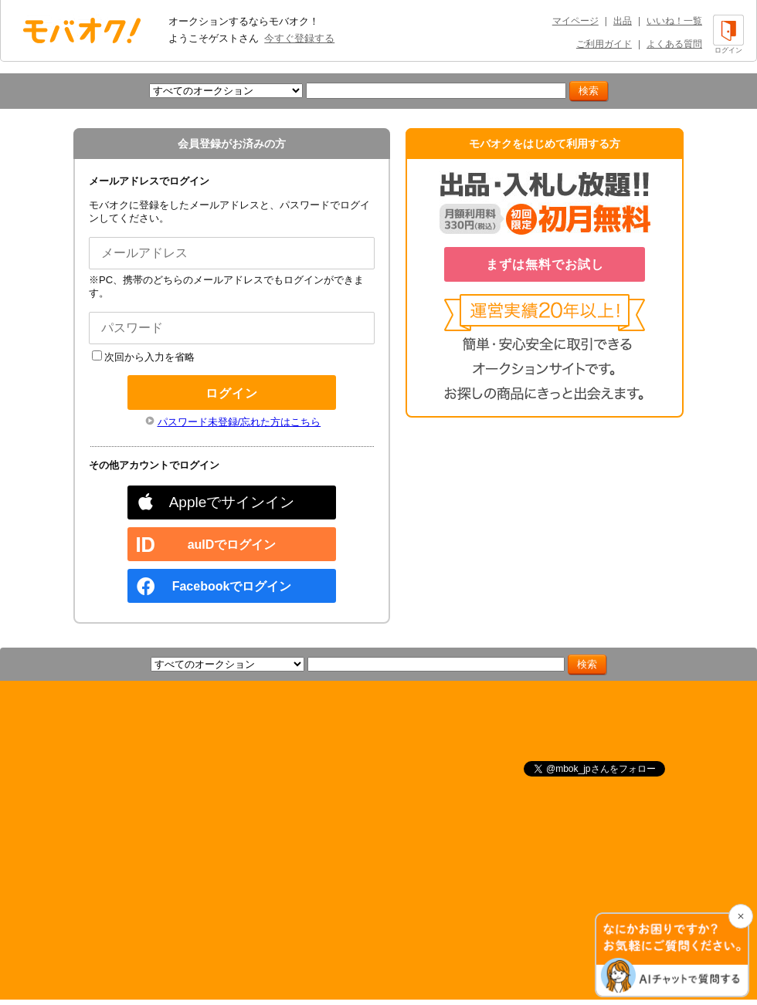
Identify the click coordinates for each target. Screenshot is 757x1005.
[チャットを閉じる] (740, 916)
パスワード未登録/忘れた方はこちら (239, 422)
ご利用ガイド (604, 44)
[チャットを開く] (672, 954)
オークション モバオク (82, 30)
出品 (622, 20)
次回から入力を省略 (143, 357)
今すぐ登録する (299, 38)
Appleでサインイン (232, 502)
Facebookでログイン (232, 586)
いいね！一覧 (674, 20)
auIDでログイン (232, 544)
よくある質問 (674, 44)
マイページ (575, 20)
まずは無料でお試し (545, 264)
